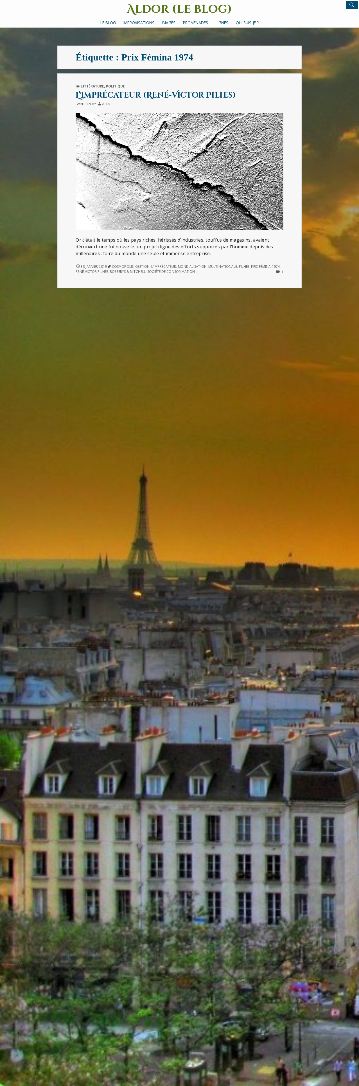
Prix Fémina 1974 (265, 266)
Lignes (222, 22)
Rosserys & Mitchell (128, 271)
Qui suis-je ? (247, 22)
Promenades (195, 22)
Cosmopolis (123, 266)
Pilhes (244, 266)
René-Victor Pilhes (92, 271)
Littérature (92, 86)
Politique (115, 86)
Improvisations (138, 22)
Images (168, 22)
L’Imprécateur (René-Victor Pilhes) (156, 95)
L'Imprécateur (163, 266)
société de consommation (171, 271)
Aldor (107, 104)
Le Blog (108, 22)
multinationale (222, 266)
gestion (142, 266)
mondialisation (192, 266)
